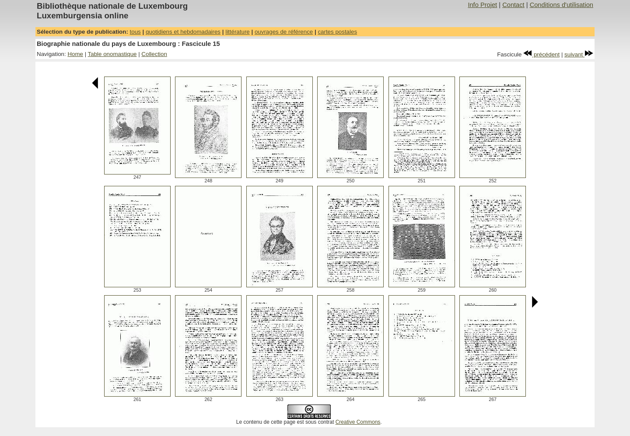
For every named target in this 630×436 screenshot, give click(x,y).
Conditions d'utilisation (561, 4)
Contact (513, 4)
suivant (578, 54)
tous (135, 31)
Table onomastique (112, 54)
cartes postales (337, 31)
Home (75, 54)
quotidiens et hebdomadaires (183, 31)
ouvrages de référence (284, 31)
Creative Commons (358, 422)
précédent (541, 54)
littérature (237, 31)
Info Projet (482, 4)
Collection (154, 54)
